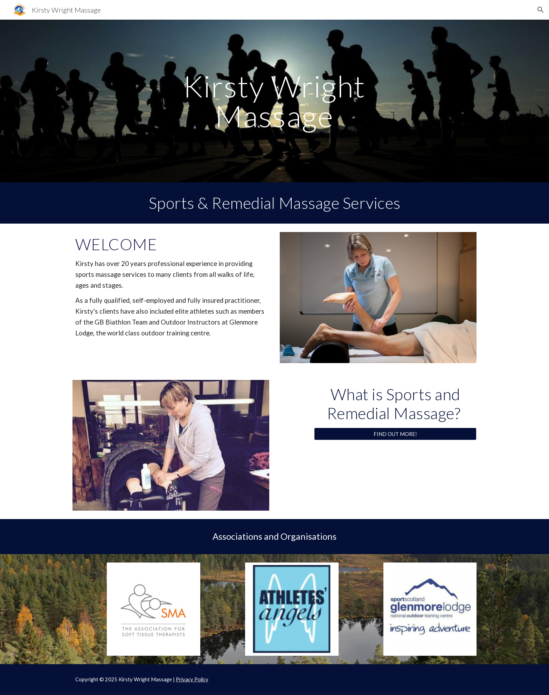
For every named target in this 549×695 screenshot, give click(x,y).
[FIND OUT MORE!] (395, 434)
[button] (540, 9)
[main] (274, 101)
